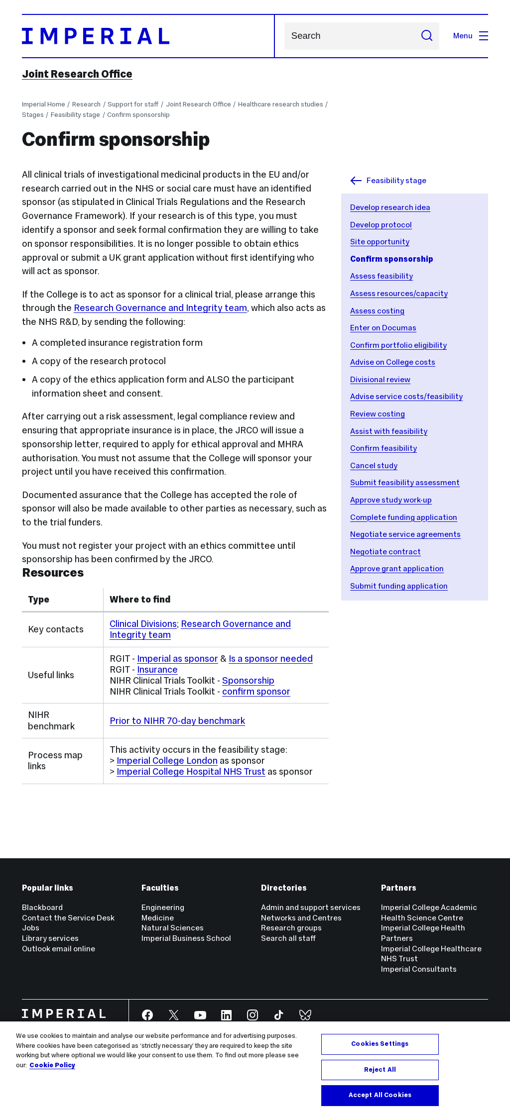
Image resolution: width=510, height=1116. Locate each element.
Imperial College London (167, 760)
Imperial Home (43, 104)
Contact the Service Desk (68, 917)
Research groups (291, 927)
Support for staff (133, 104)
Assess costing (377, 310)
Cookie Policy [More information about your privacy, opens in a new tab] (52, 1065)
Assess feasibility (381, 276)
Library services (50, 938)
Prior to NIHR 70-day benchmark (177, 720)
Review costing (377, 413)
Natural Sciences (172, 927)
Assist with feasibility (388, 431)
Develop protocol (381, 224)
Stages (33, 114)
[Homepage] (148, 36)
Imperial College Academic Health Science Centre (429, 912)
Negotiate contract (385, 551)
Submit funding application (399, 586)
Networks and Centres (301, 917)
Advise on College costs (392, 362)
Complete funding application (403, 517)
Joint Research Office (77, 74)
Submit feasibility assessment (405, 482)
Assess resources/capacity (399, 293)
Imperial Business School (186, 938)
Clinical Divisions (143, 623)
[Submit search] (427, 36)
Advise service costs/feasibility (406, 396)
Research (86, 104)
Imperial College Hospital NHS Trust (191, 771)
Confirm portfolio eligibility (398, 345)
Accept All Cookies (380, 1096)
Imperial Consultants (419, 969)
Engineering (162, 907)
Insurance (157, 669)
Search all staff (288, 938)
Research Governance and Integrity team (160, 307)
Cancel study (373, 465)
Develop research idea (390, 207)
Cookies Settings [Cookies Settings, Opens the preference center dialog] (379, 1044)
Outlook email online (58, 948)
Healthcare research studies (280, 104)
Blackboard (42, 907)
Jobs (30, 927)
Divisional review (380, 379)
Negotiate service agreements (405, 534)
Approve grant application (397, 568)
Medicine (157, 917)
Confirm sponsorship (138, 114)
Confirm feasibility (383, 448)
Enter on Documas (383, 327)
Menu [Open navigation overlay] (470, 35)
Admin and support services (311, 907)
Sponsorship (248, 680)
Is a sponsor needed (271, 658)
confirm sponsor (256, 691)
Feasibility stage (75, 114)
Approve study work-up (391, 500)
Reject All (380, 1070)
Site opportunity (379, 241)
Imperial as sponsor (177, 658)
